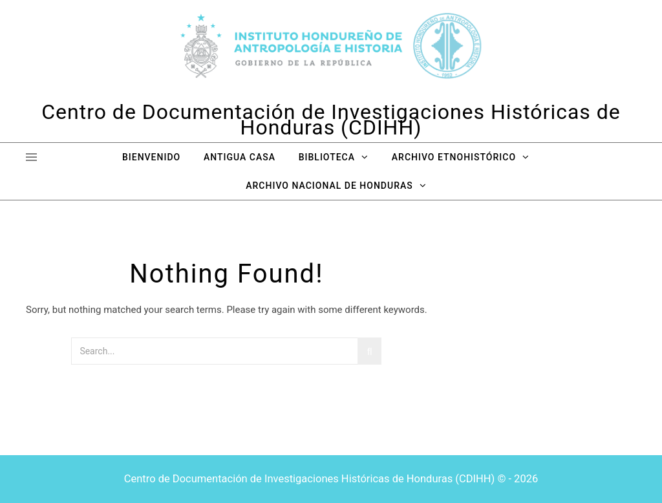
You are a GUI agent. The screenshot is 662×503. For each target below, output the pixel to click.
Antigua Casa (239, 157)
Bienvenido (151, 157)
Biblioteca (327, 157)
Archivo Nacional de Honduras (329, 185)
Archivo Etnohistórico (454, 157)
